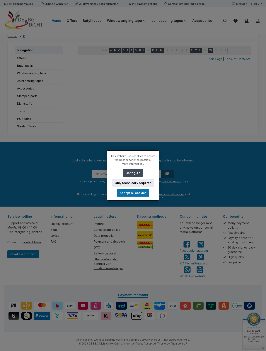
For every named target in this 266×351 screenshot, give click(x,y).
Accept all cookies (133, 193)
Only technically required (133, 183)
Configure (133, 173)
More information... (133, 163)
